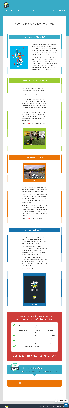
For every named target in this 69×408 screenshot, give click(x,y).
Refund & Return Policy (59, 406)
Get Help (41, 11)
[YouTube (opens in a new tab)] (64, 11)
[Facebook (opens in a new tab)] (60, 11)
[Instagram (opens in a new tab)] (62, 11)
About (47, 11)
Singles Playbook (23, 11)
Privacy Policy (42, 406)
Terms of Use (34, 406)
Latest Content (33, 11)
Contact (50, 406)
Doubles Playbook (11, 11)
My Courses (54, 11)
